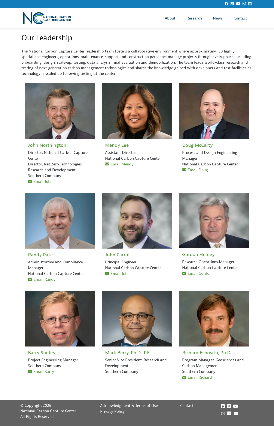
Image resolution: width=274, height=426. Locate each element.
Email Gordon (196, 273)
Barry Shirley (41, 353)
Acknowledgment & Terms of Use (129, 405)
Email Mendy (119, 164)
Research (194, 18)
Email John (40, 181)
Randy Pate (40, 255)
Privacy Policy (112, 411)
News (218, 18)
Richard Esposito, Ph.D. (206, 353)
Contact (240, 18)
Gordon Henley (198, 255)
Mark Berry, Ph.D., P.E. (128, 353)
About (170, 18)
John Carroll (118, 255)
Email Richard (197, 377)
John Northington (47, 145)
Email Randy (42, 279)
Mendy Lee (117, 145)
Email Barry (41, 371)
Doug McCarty (197, 145)
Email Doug (195, 170)
